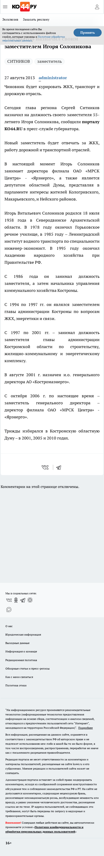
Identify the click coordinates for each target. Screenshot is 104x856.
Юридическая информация (23, 634)
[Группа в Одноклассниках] (15, 600)
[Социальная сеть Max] (8, 609)
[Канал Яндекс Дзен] (29, 600)
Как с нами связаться (19, 677)
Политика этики (15, 685)
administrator (53, 77)
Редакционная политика (21, 660)
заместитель (49, 61)
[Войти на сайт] (97, 6)
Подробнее (85, 727)
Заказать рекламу (36, 19)
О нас (9, 626)
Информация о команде (21, 651)
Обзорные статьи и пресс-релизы (27, 668)
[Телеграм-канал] (22, 600)
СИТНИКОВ (18, 61)
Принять (87, 32)
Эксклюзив (10, 19)
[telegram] (60, 467)
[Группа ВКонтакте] (8, 600)
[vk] (45, 467)
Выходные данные (17, 643)
